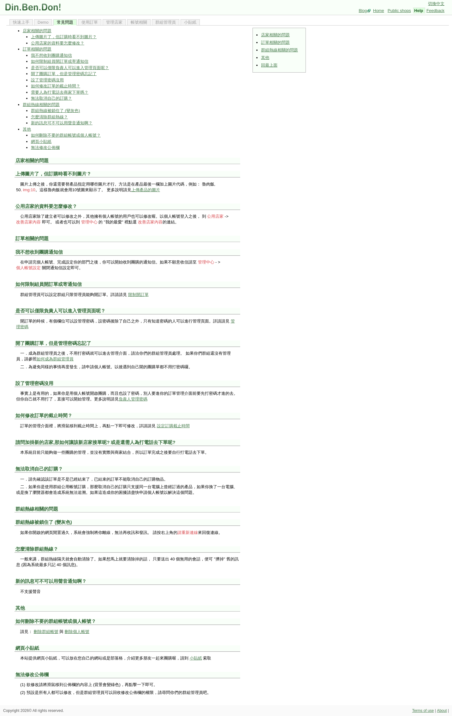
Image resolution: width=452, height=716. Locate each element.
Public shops (399, 10)
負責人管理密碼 (133, 399)
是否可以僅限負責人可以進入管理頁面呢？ (70, 67)
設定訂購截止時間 (173, 425)
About (442, 710)
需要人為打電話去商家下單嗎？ (59, 92)
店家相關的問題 (275, 35)
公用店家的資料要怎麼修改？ (57, 43)
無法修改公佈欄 (45, 147)
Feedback (435, 10)
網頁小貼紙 (41, 141)
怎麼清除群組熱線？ (49, 117)
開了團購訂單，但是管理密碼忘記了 (64, 73)
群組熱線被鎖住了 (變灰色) (55, 110)
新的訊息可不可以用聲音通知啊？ (61, 123)
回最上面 (269, 65)
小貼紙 (196, 658)
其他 (265, 57)
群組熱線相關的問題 (279, 50)
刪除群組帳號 (46, 631)
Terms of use (423, 710)
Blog (363, 10)
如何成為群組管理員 (55, 359)
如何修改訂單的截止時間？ (55, 86)
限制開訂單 (138, 294)
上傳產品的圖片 (145, 189)
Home (378, 10)
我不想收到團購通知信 (51, 55)
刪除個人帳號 (77, 631)
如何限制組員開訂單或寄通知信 (59, 61)
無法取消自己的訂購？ (51, 98)
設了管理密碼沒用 (47, 80)
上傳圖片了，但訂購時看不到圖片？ (64, 36)
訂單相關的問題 (275, 42)
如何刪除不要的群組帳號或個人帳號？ (66, 135)
